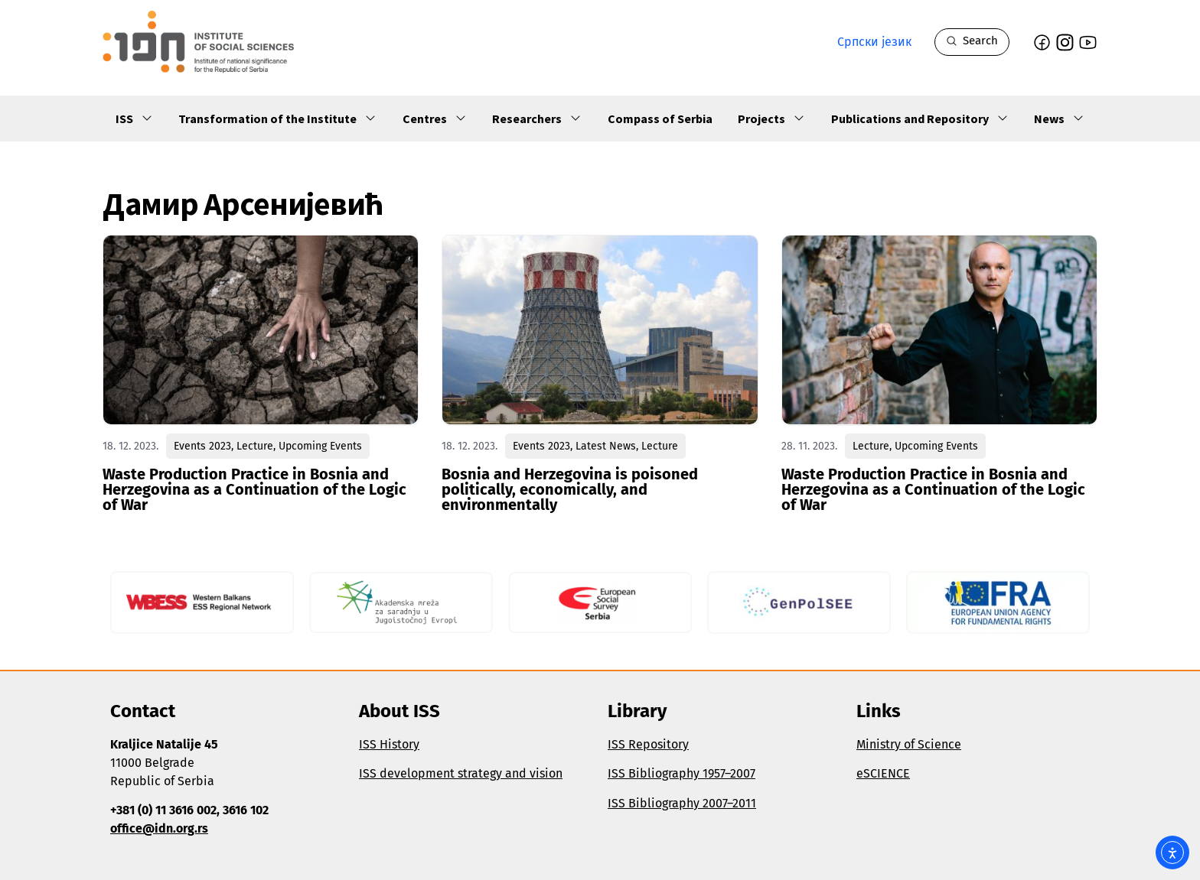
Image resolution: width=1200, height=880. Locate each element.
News (1059, 118)
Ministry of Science (908, 744)
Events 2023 (202, 446)
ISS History (389, 744)
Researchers (537, 118)
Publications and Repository (920, 118)
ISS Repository (648, 744)
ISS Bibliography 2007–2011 (682, 803)
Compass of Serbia (660, 118)
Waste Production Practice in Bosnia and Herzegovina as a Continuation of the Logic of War (254, 489)
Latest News (606, 446)
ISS (134, 118)
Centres (435, 118)
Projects (771, 118)
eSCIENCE (883, 773)
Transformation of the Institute (277, 118)
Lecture (254, 446)
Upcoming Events (320, 446)
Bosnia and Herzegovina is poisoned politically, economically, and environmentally (570, 489)
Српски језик (874, 41)
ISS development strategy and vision (460, 773)
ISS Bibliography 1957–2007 (681, 773)
